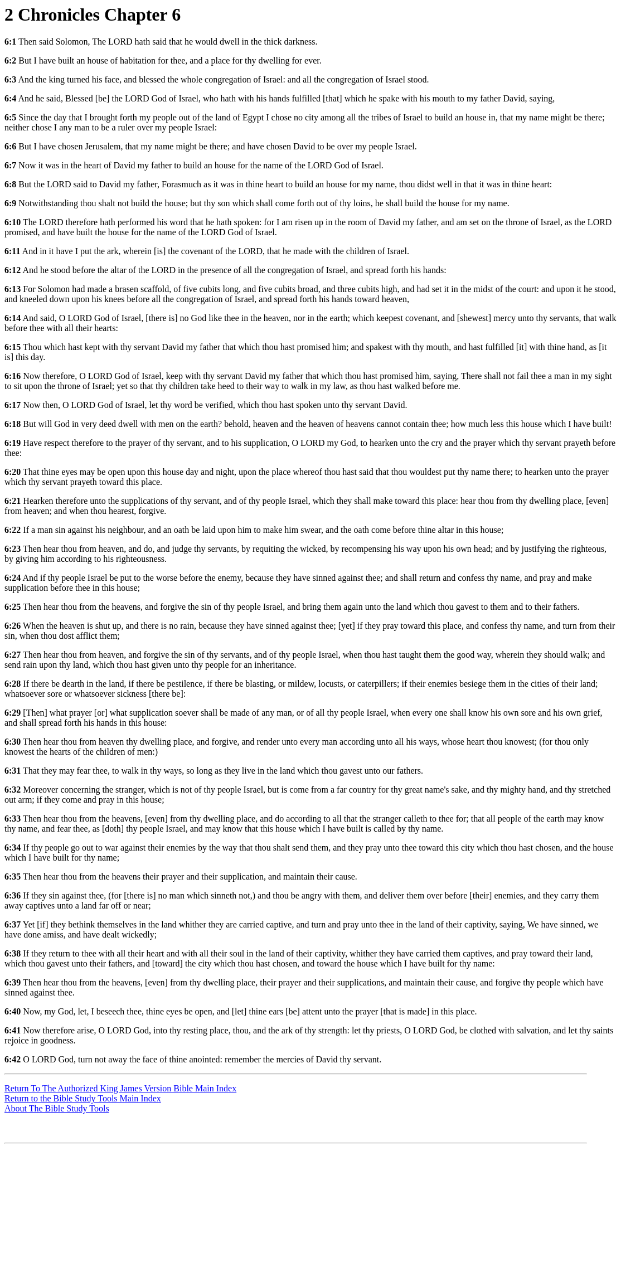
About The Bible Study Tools (56, 1108)
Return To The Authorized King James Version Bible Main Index (120, 1088)
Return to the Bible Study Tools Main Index (82, 1098)
